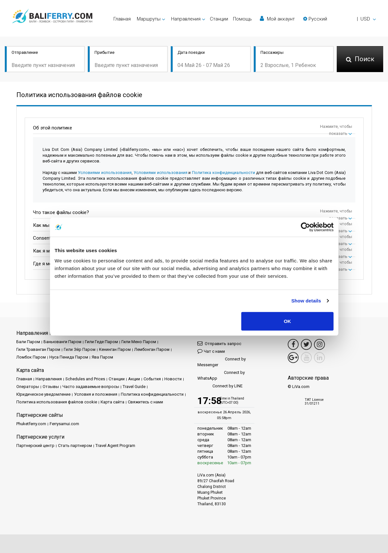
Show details (306, 300)
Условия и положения (95, 394)
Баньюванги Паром (62, 341)
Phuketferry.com (31, 423)
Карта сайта (112, 402)
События (152, 378)
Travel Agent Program (115, 445)
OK (287, 321)
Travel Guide (134, 386)
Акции (134, 378)
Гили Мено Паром (138, 341)
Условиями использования (105, 172)
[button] (339, 19)
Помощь (242, 19)
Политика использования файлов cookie (56, 402)
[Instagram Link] (319, 344)
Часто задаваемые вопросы (90, 386)
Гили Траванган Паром (38, 349)
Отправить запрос (219, 343)
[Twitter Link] (306, 344)
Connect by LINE (220, 386)
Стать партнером (75, 445)
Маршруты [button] (149, 19)
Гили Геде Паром (101, 341)
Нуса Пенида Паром (68, 357)
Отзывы (51, 386)
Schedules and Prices (85, 378)
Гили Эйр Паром (79, 349)
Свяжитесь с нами (145, 402)
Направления (49, 378)
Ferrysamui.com (64, 423)
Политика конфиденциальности (223, 172)
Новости (173, 378)
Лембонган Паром (151, 349)
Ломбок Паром (31, 357)
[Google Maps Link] (293, 357)
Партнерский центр (35, 445)
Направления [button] (186, 19)
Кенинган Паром (115, 349)
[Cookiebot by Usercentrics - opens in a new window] (305, 227)
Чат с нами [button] (211, 351)
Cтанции (219, 19)
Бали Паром (28, 341)
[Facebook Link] (293, 344)
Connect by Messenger (221, 362)
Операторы (27, 386)
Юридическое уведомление (43, 394)
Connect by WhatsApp (221, 375)
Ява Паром (102, 357)
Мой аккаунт (277, 19)
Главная (122, 19)
